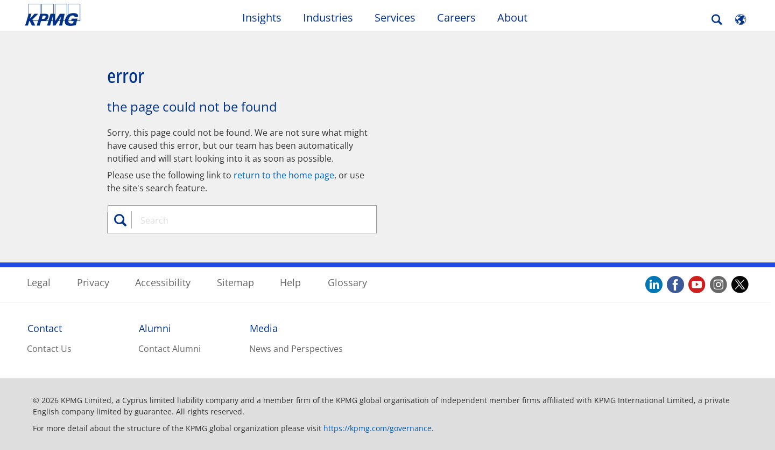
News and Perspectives (296, 349)
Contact (44, 328)
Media (264, 328)
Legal (39, 282)
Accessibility (163, 282)
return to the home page (284, 175)
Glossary (347, 282)
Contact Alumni (169, 349)
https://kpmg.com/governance (377, 428)
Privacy (93, 282)
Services (395, 17)
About (512, 17)
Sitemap (235, 282)
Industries (328, 17)
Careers (456, 17)
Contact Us (49, 349)
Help (290, 282)
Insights (261, 17)
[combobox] (246, 220)
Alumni (155, 328)
